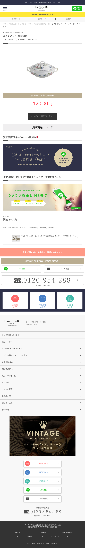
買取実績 (5, 383)
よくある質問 (7, 390)
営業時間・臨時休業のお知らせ (41, 14)
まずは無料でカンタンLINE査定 (14, 355)
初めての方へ (7, 369)
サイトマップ (55, 537)
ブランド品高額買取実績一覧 (41, 24)
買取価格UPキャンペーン (12, 349)
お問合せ (5, 410)
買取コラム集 (7, 404)
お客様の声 (6, 397)
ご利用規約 (42, 533)
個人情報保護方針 (68, 533)
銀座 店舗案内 (7, 362)
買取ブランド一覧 (9, 376)
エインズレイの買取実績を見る (41, 116)
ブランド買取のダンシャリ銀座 (15, 24)
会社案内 (17, 533)
